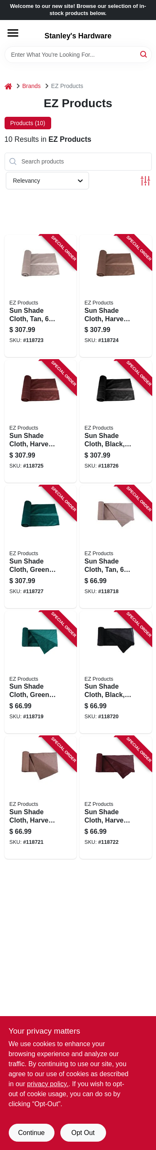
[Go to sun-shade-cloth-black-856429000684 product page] (115, 672)
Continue (31, 1132)
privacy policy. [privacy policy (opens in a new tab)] (47, 1083)
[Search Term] (78, 54)
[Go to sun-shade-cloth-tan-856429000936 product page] (41, 296)
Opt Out (82, 1132)
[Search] (144, 54)
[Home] (8, 86)
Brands (31, 86)
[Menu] (12, 33)
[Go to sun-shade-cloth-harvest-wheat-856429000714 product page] (41, 797)
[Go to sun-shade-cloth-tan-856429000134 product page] (115, 547)
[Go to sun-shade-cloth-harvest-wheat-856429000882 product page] (115, 296)
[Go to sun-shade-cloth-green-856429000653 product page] (41, 672)
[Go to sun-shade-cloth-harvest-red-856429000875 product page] (41, 421)
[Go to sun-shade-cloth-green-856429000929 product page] (41, 547)
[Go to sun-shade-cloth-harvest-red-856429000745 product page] (115, 797)
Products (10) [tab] (27, 123)
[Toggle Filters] (145, 181)
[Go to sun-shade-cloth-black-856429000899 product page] (115, 421)
